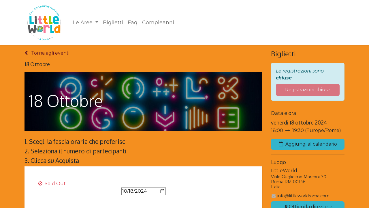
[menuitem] (86, 22)
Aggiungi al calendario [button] (308, 144)
